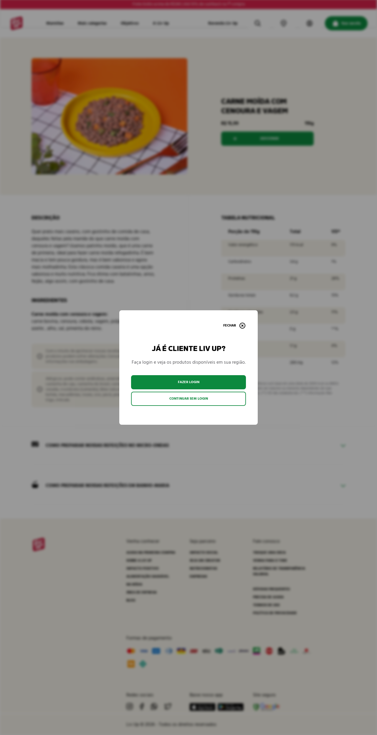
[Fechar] (234, 325)
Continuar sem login (188, 398)
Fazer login (188, 382)
